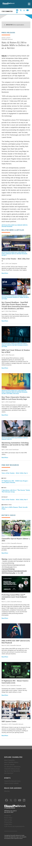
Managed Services (22, 225)
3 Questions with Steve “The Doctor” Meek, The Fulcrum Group (16, 491)
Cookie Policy (8, 824)
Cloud (19, 252)
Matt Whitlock (13, 311)
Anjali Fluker (12, 402)
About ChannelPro (9, 760)
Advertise (7, 791)
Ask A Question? (8, 773)
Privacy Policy (8, 822)
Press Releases (8, 33)
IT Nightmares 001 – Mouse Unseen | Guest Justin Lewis (15, 682)
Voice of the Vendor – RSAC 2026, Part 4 (16, 260)
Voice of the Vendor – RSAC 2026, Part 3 (15, 499)
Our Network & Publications (12, 766)
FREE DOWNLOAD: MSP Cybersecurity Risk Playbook (16, 642)
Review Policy (8, 818)
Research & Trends (18, 297)
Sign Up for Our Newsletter (12, 771)
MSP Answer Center (9, 721)
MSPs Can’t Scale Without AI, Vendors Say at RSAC (16, 351)
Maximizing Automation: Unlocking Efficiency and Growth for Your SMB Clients (15, 445)
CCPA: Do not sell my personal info (14, 826)
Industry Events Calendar (11, 783)
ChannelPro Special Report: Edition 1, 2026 (16, 539)
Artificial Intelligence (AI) (9, 225)
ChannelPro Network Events (12, 781)
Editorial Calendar (9, 764)
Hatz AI (4, 56)
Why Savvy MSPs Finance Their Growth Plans (14, 508)
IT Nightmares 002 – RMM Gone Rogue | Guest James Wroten (15, 481)
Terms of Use (8, 820)
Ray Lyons (11, 355)
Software (4, 299)
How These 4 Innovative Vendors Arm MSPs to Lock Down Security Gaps (16, 398)
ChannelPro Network (7, 39)
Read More (5, 273)
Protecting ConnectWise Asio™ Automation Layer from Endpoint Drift (14, 597)
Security (4, 255)
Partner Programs (7, 226)
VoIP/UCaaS (16, 393)
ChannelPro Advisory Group (12, 769)
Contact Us (7, 815)
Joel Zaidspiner (13, 263)
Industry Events (22, 343)
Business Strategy (22, 437)
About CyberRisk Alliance (11, 762)
